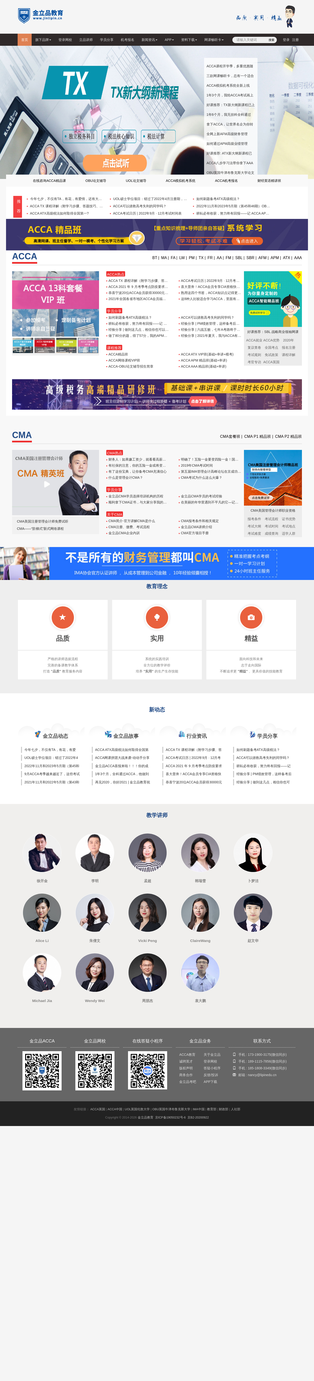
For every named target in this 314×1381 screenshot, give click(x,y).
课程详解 (288, 355)
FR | (211, 258)
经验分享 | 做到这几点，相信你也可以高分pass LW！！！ (150, 330)
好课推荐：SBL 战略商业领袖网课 (273, 332)
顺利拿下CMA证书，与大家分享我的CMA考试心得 (145, 502)
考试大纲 (254, 526)
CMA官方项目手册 (194, 533)
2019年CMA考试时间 (196, 465)
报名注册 (288, 347)
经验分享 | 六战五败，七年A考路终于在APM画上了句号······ (224, 330)
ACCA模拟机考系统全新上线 (228, 85)
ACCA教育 (187, 1055)
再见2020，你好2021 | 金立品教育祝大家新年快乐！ (122, 782)
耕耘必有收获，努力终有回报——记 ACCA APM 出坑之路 (239, 213)
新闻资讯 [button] (149, 40)
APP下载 (210, 1082)
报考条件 (254, 519)
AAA (298, 258)
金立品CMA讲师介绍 (195, 527)
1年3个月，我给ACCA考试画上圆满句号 (230, 96)
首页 (25, 41)
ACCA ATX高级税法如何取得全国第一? (59, 213)
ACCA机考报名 (226, 181)
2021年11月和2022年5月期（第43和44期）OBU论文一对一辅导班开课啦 (51, 782)
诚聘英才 (186, 1061)
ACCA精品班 (117, 354)
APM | (276, 258)
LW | (183, 258)
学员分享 (107, 40)
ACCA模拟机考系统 (180, 181)
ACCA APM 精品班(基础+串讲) (203, 360)
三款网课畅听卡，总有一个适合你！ (230, 77)
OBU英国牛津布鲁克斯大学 (171, 1109)
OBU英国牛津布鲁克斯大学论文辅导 (230, 174)
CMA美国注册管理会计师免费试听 (42, 521)
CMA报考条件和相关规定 (199, 521)
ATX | (287, 258)
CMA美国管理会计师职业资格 (272, 510)
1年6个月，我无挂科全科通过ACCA (229, 116)
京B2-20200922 (198, 1117)
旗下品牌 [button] (43, 40)
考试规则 (254, 355)
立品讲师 (86, 40)
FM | (229, 258)
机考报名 (127, 40)
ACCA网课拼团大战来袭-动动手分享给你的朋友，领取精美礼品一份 (122, 758)
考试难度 (254, 533)
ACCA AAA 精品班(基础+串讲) (202, 366)
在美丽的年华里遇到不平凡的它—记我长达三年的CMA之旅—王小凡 (231, 502)
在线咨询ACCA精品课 (49, 181)
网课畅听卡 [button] (214, 40)
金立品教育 (145, 1117)
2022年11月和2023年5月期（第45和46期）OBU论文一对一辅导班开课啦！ (252, 206)
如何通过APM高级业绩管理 (227, 144)
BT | (155, 258)
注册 (295, 40)
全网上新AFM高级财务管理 (227, 134)
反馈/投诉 (211, 1075)
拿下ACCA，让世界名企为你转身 (230, 125)
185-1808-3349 (259, 1068)
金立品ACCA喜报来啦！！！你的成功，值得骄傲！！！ (122, 766)
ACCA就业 (254, 340)
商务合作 (186, 1075)
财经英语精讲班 (269, 181)
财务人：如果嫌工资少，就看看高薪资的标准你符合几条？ (151, 459)
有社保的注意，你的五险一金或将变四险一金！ (142, 465)
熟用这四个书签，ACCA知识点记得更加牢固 (213, 293)
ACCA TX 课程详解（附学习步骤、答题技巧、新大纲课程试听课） (79, 206)
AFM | (263, 258)
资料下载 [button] (189, 40)
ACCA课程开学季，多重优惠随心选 (230, 67)
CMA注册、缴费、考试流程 (128, 527)
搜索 (271, 40)
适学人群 (288, 533)
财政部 (223, 1109)
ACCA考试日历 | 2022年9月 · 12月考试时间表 (147, 213)
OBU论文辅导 (96, 181)
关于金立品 (212, 1055)
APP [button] (169, 40)
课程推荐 (114, 348)
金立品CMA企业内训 (123, 533)
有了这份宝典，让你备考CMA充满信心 (136, 471)
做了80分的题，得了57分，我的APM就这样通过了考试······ (151, 336)
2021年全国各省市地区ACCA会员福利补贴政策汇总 (146, 299)
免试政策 (271, 355)
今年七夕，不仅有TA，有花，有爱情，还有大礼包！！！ (72, 199)
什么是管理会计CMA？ (124, 477)
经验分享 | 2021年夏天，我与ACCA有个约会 (213, 336)
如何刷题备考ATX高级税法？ (217, 199)
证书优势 (288, 519)
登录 (286, 40)
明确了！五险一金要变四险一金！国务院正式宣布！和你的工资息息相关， (236, 459)
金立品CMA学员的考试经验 (200, 496)
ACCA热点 (115, 274)
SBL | (239, 258)
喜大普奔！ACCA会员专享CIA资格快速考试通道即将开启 (223, 287)
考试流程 (271, 519)
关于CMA (114, 514)
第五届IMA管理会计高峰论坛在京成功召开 (211, 471)
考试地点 (288, 526)
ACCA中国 (114, 1109)
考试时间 (271, 526)
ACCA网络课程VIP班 (123, 360)
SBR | (251, 258)
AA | (220, 258)
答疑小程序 (212, 1068)
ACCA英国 (97, 1109)
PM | (193, 258)
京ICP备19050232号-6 (170, 1117)
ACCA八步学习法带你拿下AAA (230, 163)
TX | (202, 258)
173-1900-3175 (259, 1055)
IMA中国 (198, 1109)
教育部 (211, 1109)
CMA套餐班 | (231, 436)
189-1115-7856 (259, 1061)
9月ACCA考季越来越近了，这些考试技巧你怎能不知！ (52, 774)
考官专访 (254, 362)
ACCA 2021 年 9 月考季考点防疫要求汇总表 (140, 287)
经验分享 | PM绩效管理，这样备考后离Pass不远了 (218, 323)
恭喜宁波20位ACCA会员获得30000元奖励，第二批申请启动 (152, 293)
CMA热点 (114, 453)
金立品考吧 (187, 1082)
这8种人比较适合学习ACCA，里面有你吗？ (212, 299)
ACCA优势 (271, 340)
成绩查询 (271, 533)
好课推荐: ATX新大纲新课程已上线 (229, 154)
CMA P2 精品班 (288, 436)
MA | (165, 258)
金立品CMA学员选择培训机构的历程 (134, 496)
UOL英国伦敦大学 (137, 1109)
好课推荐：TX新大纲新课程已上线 (231, 106)
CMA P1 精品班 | (258, 436)
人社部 (235, 1109)
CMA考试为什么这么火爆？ (200, 477)
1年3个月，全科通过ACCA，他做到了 (122, 774)
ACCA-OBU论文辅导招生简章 (129, 366)
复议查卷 (254, 347)
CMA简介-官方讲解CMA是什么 (130, 521)
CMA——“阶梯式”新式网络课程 (40, 529)
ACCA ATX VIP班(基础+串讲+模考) (206, 354)
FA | (174, 258)
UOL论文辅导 (136, 181)
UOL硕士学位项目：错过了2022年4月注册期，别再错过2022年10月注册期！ (170, 199)
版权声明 (186, 1068)
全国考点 (271, 347)
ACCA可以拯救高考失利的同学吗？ (139, 206)
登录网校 (65, 40)
